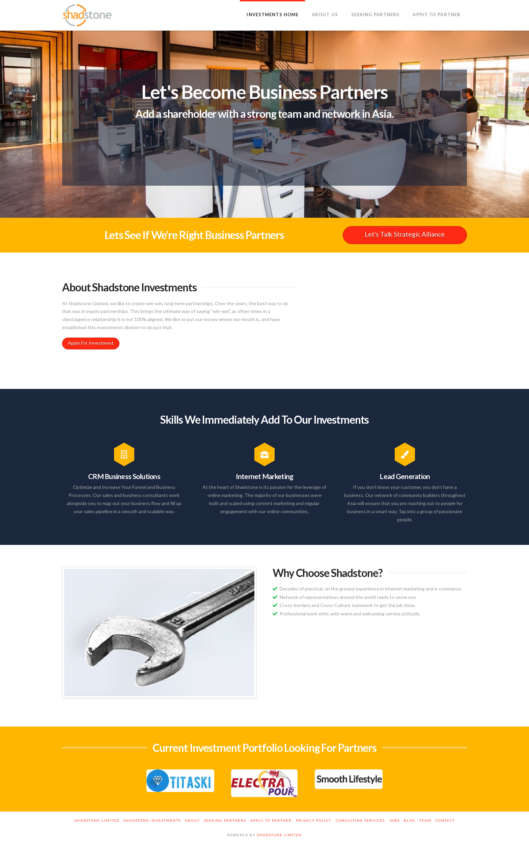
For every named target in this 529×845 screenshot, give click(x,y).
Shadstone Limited (97, 820)
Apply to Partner (271, 820)
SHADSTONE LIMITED (279, 835)
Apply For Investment (91, 343)
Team (425, 820)
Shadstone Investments (152, 820)
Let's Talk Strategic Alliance (405, 234)
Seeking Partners (225, 820)
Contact (445, 820)
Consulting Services (360, 820)
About (192, 820)
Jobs (394, 820)
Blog (409, 820)
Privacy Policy (314, 820)
